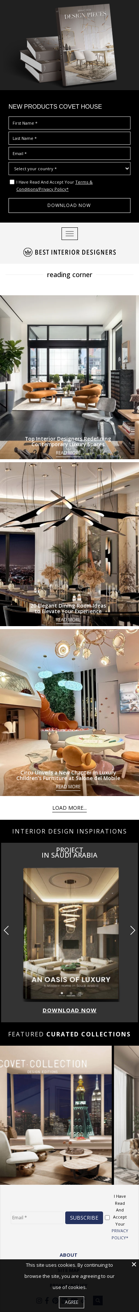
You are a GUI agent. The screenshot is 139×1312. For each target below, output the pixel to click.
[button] (132, 930)
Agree (71, 1302)
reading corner (69, 274)
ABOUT (68, 1255)
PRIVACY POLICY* (120, 1234)
